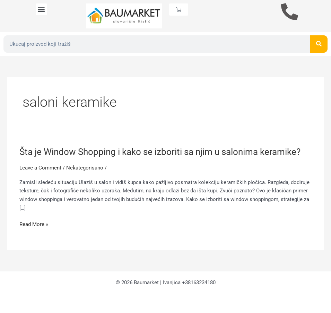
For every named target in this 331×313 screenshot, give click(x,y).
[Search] (319, 44)
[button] (41, 9)
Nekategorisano (84, 168)
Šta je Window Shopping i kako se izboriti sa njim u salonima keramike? (159, 152)
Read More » (33, 224)
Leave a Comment (40, 168)
